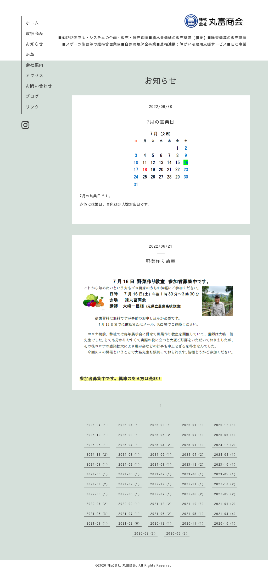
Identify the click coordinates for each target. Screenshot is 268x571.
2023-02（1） (130, 484)
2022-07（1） (162, 494)
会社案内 (34, 65)
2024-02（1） (130, 464)
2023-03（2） (98, 484)
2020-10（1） (225, 523)
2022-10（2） (225, 484)
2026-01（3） (193, 425)
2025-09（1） (130, 435)
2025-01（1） (193, 445)
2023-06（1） (193, 474)
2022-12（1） (162, 484)
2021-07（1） (130, 514)
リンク (32, 107)
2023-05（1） (225, 474)
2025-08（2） (162, 435)
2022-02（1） (130, 504)
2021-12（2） (162, 504)
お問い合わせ (39, 86)
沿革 (30, 54)
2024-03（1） (98, 464)
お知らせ (34, 44)
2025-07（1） (193, 435)
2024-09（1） (130, 454)
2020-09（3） (146, 533)
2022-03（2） (98, 504)
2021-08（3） (98, 514)
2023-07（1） (162, 474)
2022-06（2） (193, 494)
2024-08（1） (162, 454)
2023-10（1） (225, 464)
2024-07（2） (193, 454)
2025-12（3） (225, 425)
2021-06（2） (162, 514)
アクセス (34, 75)
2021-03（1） (98, 523)
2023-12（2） (193, 464)
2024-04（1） (225, 454)
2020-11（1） (193, 523)
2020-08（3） (177, 533)
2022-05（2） (225, 494)
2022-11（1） (193, 484)
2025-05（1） (98, 445)
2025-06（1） (225, 435)
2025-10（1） (98, 435)
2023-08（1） (130, 474)
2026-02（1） (162, 425)
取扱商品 (34, 33)
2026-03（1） (130, 425)
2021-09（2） (225, 504)
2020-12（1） (162, 523)
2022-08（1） (130, 494)
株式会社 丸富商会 (122, 565)
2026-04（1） (98, 425)
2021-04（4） (225, 514)
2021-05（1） (193, 514)
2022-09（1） (98, 494)
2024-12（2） (225, 445)
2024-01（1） (162, 464)
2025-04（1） (130, 445)
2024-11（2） (98, 454)
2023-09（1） (98, 474)
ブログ (32, 96)
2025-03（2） (162, 445)
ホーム (32, 23)
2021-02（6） (130, 523)
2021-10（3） (193, 504)
